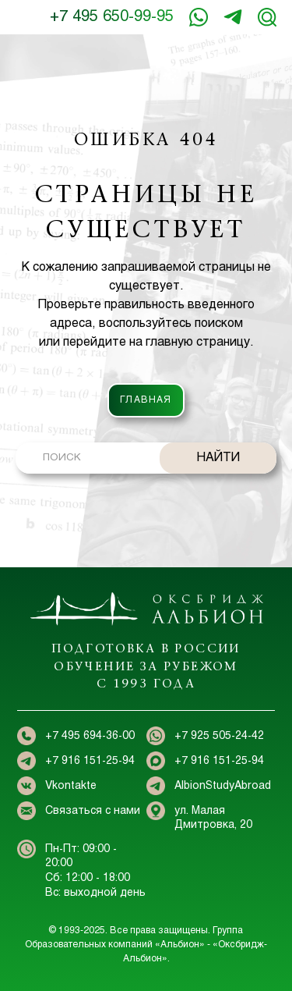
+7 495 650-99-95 (112, 16)
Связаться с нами (92, 811)
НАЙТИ (218, 458)
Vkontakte (71, 786)
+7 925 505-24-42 (219, 736)
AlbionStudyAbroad (222, 786)
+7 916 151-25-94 (232, 17)
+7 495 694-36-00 (90, 736)
